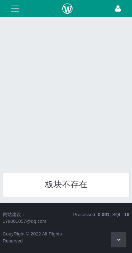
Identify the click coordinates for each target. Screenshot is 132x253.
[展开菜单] (15, 8)
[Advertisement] (66, 92)
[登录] (117, 8)
